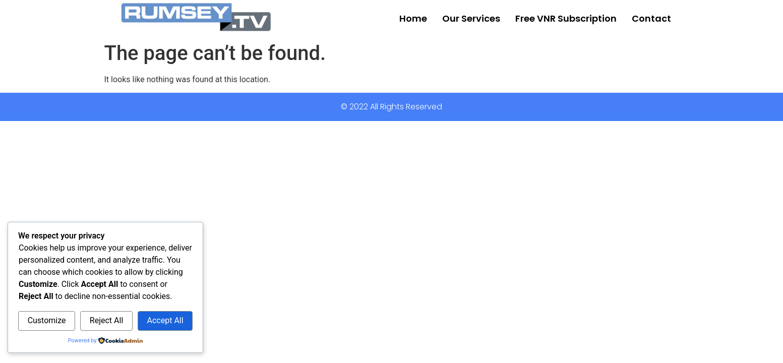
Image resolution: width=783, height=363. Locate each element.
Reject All (106, 320)
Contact (651, 18)
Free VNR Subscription (566, 18)
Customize (47, 320)
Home (413, 18)
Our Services (471, 18)
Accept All (165, 320)
